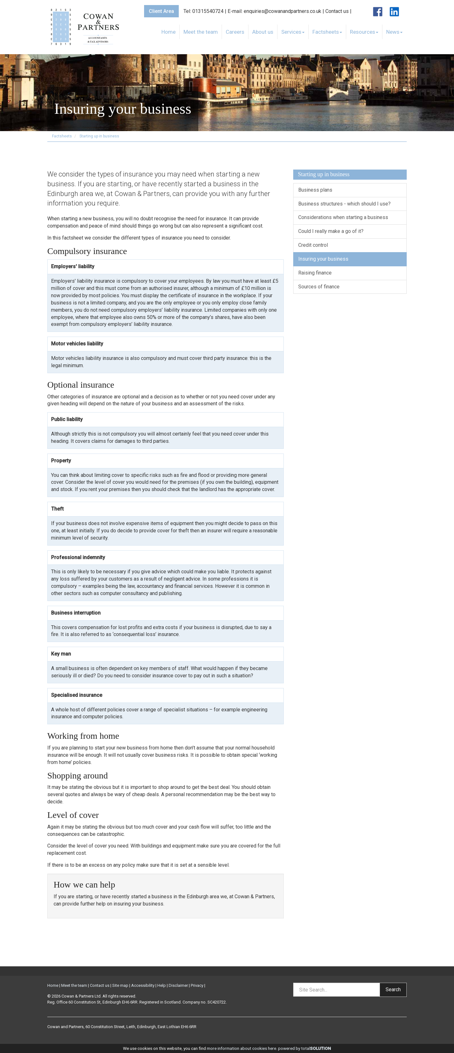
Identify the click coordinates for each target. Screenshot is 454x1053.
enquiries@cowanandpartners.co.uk (282, 11)
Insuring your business (323, 259)
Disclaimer (178, 985)
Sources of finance (319, 287)
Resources (364, 32)
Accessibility (142, 985)
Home (168, 32)
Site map (120, 985)
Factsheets (327, 32)
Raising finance (315, 273)
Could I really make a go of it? (331, 231)
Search (393, 989)
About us (262, 32)
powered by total (304, 1048)
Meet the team (200, 32)
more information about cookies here (241, 1048)
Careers (235, 32)
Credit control (313, 245)
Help (161, 985)
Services (293, 32)
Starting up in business (99, 136)
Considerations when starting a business (343, 217)
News (394, 32)
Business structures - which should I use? (344, 204)
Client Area (161, 11)
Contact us (337, 11)
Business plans (315, 190)
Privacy (197, 985)
